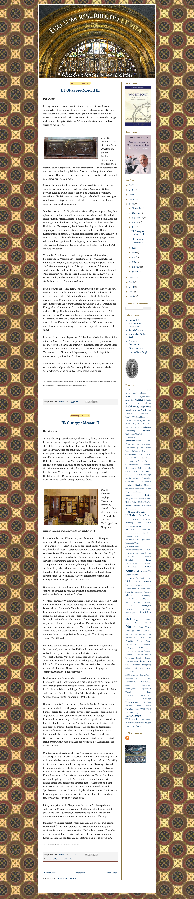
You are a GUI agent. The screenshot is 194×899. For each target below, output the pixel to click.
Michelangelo (133, 619)
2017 (131, 291)
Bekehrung (146, 410)
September (137, 217)
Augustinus (145, 406)
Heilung (128, 502)
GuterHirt (147, 491)
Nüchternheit (130, 637)
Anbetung (140, 399)
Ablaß (149, 390)
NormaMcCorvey (144, 634)
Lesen (149, 578)
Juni (134, 247)
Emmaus (129, 444)
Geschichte (129, 481)
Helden (141, 502)
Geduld (148, 471)
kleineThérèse (131, 563)
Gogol (127, 491)
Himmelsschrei (136, 348)
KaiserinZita (130, 553)
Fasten (127, 458)
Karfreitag (130, 556)
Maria (128, 595)
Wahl (137, 709)
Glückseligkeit (140, 488)
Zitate (138, 726)
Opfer (142, 637)
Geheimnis (129, 475)
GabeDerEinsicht (131, 464)
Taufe (149, 692)
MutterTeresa (145, 627)
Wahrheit (145, 709)
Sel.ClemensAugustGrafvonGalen (137, 675)
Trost (149, 695)
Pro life (135, 651)
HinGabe (136, 505)
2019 (131, 282)
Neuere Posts (50, 872)
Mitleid (148, 619)
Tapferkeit (146, 688)
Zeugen (148, 722)
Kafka (149, 549)
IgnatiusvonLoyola (133, 526)
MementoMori (130, 616)
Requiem (139, 658)
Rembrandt (129, 658)
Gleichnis (147, 485)
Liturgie (128, 585)
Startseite (80, 872)
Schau (127, 665)
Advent (129, 396)
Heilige (147, 495)
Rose (136, 661)
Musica (130, 626)
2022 (132, 199)
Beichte (137, 410)
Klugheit (148, 563)
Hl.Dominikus (130, 508)
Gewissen (129, 485)
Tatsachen (129, 692)
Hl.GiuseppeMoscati (63, 858)
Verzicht (148, 705)
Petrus (148, 641)
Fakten (148, 454)
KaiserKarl (140, 553)
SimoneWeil (130, 681)
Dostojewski (130, 437)
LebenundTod (132, 578)
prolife (140, 651)
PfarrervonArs (130, 644)
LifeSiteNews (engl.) (138, 352)
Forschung (133, 461)
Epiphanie (140, 447)
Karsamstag (147, 556)
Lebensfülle (147, 571)
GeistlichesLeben (131, 478)
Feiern (148, 458)
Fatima (134, 457)
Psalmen (147, 651)
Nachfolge (129, 630)
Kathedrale (129, 560)
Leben (139, 570)
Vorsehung (129, 709)
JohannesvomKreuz (133, 549)
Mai (134, 252)
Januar (135, 271)
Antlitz (148, 400)
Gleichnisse (129, 488)
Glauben (138, 485)
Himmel (128, 505)
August (135, 222)
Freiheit (141, 461)
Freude (148, 461)
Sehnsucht (129, 671)
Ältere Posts (111, 872)
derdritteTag (130, 430)
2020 (132, 277)
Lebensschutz (131, 574)
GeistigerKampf (144, 474)
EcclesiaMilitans (133, 440)
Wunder (129, 722)
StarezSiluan (146, 685)
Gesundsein (146, 481)
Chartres (136, 427)
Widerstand (131, 719)
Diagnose (147, 430)
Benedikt (128, 413)
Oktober (136, 213)
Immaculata (130, 529)
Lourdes (148, 585)
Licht (128, 581)
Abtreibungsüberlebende (135, 393)
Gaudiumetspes (131, 468)
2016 (131, 296)
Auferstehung (144, 403)
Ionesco (138, 532)
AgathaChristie (145, 396)
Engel (137, 444)
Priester (128, 651)
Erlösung (148, 447)
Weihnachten (133, 716)
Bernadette (129, 420)
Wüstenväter (138, 722)
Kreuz (148, 566)
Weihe (148, 712)
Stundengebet (130, 688)
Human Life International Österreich (135, 323)
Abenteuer (129, 390)
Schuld (127, 668)
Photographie (130, 648)
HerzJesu (147, 502)
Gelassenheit (146, 478)
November (137, 208)
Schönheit (136, 664)
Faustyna (142, 458)
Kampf (148, 553)
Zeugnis (128, 726)
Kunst (130, 570)
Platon (148, 648)
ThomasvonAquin (132, 695)
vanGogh (147, 698)
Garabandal (147, 464)
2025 (132, 190)
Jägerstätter (147, 532)
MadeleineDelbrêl (144, 588)
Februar (136, 266)
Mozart (148, 622)
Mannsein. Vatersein (143, 592)
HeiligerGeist (131, 498)
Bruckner (128, 427)
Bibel (127, 423)
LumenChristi (130, 588)
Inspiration (129, 532)
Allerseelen (129, 400)
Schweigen (139, 668)
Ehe (149, 441)
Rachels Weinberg (137, 330)
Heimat (135, 502)
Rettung (148, 658)
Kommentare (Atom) (65, 878)
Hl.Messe (135, 519)
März (135, 262)
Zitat (133, 726)
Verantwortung (131, 702)
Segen (149, 668)
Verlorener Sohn (133, 705)
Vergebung (147, 702)
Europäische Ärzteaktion (134, 343)
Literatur (146, 581)
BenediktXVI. (146, 413)
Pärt (149, 637)
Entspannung (130, 447)
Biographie (137, 424)
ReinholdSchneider (144, 654)
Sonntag (128, 685)
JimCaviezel (146, 539)
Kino (148, 559)
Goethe (148, 488)
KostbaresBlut (130, 566)
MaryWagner (130, 612)
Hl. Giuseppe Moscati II (80, 422)
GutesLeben (129, 495)
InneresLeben (146, 529)
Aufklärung (132, 407)
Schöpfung (146, 664)
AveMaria (129, 410)
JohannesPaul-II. (132, 546)
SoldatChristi (146, 682)
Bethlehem (147, 420)
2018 (131, 286)
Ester (127, 451)
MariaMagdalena (145, 599)
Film (127, 461)
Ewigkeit (141, 454)
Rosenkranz (145, 661)
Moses (137, 623)
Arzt (127, 403)
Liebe (137, 581)
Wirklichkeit (146, 719)
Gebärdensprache (144, 468)
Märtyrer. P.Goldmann (138, 609)
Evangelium (146, 451)
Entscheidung (146, 444)
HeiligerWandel (145, 498)
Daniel (142, 427)
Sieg (149, 678)
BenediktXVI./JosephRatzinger (136, 417)
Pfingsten (147, 644)
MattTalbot (145, 612)
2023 (131, 194)
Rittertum (129, 661)
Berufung (138, 420)
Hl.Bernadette (146, 505)
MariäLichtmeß (131, 599)
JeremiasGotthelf (131, 536)
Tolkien (143, 695)
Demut (148, 427)
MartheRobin (130, 605)
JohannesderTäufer (132, 543)
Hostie (139, 522)
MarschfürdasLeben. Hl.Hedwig (138, 602)
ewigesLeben (130, 454)
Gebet (128, 471)
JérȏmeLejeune (132, 539)
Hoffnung (129, 522)
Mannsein (129, 592)
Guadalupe (137, 491)
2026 (132, 185)
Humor (148, 522)
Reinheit (128, 654)
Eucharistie (136, 451)
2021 (131, 204)
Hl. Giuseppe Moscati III (80, 90)
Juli (134, 227)
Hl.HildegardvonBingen (137, 517)
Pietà (141, 647)
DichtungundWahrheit (133, 434)
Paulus (139, 641)
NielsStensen (139, 631)
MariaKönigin (146, 595)
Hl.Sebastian (146, 519)
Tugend (128, 699)
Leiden (143, 578)
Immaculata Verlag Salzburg (137, 336)
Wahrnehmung (131, 712)
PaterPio (129, 641)
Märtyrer (146, 605)
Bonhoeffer (147, 424)
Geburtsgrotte (138, 471)
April (135, 257)
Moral (127, 623)
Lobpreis (138, 585)
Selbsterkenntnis (131, 678)
